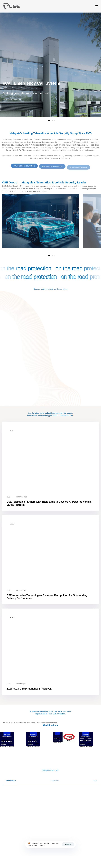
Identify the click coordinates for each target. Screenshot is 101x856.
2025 (12, 430)
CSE (8, 497)
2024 (12, 617)
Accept (68, 844)
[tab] (11, 779)
